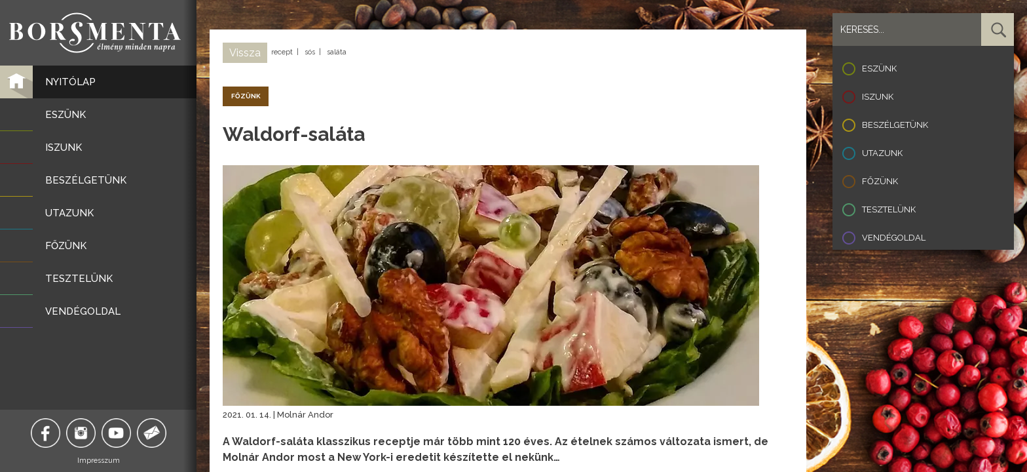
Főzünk (880, 181)
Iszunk (877, 97)
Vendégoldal (893, 238)
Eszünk (879, 68)
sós (310, 52)
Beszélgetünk (895, 125)
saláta (336, 52)
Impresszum (98, 460)
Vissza (245, 53)
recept (282, 52)
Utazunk (882, 153)
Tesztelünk (889, 209)
